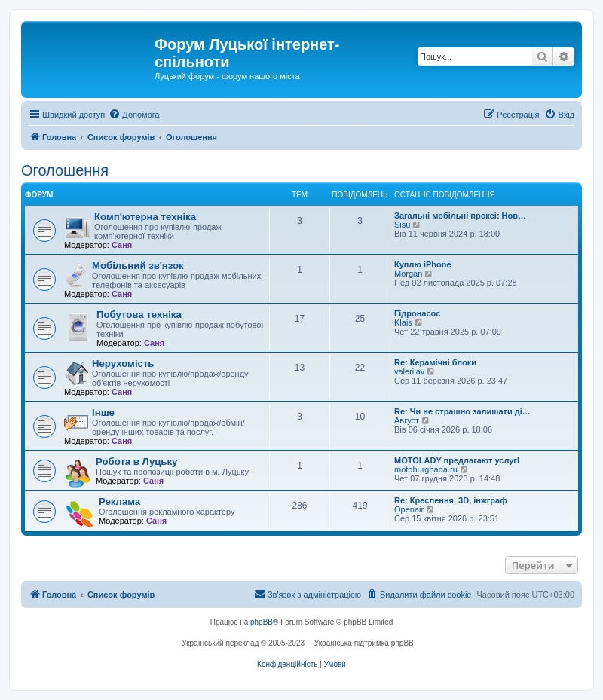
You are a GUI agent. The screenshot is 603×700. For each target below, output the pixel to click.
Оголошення (65, 170)
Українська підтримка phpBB (364, 643)
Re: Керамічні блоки (435, 362)
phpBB (261, 622)
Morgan (408, 273)
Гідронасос (417, 313)
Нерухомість (123, 363)
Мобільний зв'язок (138, 265)
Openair (409, 509)
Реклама (119, 501)
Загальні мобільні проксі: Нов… (460, 215)
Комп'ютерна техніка (145, 216)
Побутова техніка (139, 314)
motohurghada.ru (426, 469)
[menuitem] (134, 114)
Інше (103, 412)
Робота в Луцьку (136, 461)
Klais (403, 322)
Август (406, 420)
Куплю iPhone (422, 264)
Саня (122, 244)
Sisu (402, 224)
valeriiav (409, 371)
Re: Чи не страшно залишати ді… (462, 411)
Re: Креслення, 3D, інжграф (450, 500)
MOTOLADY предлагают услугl (456, 460)
